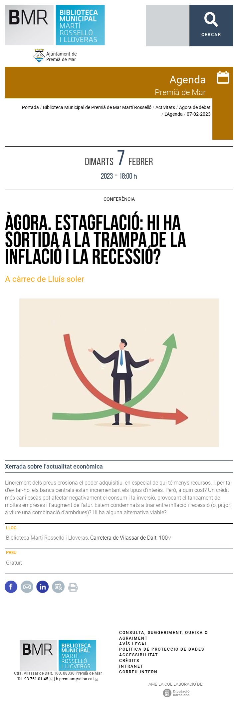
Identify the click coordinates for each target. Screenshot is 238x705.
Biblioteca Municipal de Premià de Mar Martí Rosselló (97, 107)
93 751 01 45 (36, 679)
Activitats (165, 107)
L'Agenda (173, 114)
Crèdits (129, 660)
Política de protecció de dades (161, 649)
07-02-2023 (199, 114)
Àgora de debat (195, 107)
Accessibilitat (138, 655)
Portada (30, 107)
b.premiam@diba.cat (75, 679)
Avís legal (133, 644)
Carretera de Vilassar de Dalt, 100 (129, 538)
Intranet (131, 666)
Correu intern (138, 672)
